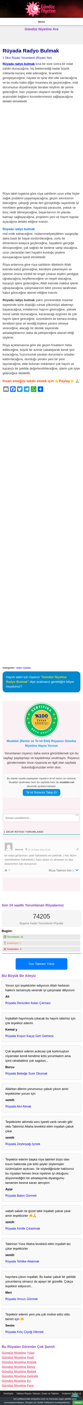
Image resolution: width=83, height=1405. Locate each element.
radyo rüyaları (23, 667)
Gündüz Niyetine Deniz (18, 1367)
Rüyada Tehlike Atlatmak (22, 1261)
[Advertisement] (41, 148)
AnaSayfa (8, 1393)
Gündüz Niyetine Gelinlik (20, 1376)
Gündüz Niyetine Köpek (19, 1362)
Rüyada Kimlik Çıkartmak (22, 1228)
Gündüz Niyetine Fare (18, 1385)
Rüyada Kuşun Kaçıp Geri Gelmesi (29, 1036)
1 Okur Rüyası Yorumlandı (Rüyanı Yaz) (27, 57)
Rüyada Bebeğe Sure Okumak (26, 1073)
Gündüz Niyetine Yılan (18, 1353)
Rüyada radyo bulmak (19, 64)
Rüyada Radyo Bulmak (31, 51)
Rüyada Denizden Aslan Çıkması (28, 1003)
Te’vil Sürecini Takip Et (41, 792)
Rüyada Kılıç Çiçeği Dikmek (24, 1332)
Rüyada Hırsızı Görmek (21, 1299)
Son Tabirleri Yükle (41, 964)
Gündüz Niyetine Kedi (18, 1357)
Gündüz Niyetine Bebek (19, 1371)
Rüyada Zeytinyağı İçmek (22, 1144)
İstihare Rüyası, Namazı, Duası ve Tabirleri (38, 1393)
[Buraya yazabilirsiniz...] (41, 818)
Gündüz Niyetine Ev (16, 1381)
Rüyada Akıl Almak (18, 1106)
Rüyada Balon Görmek (21, 1195)
